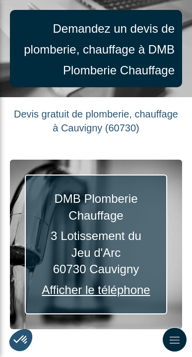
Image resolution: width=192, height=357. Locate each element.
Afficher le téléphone (96, 290)
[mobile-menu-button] (174, 339)
